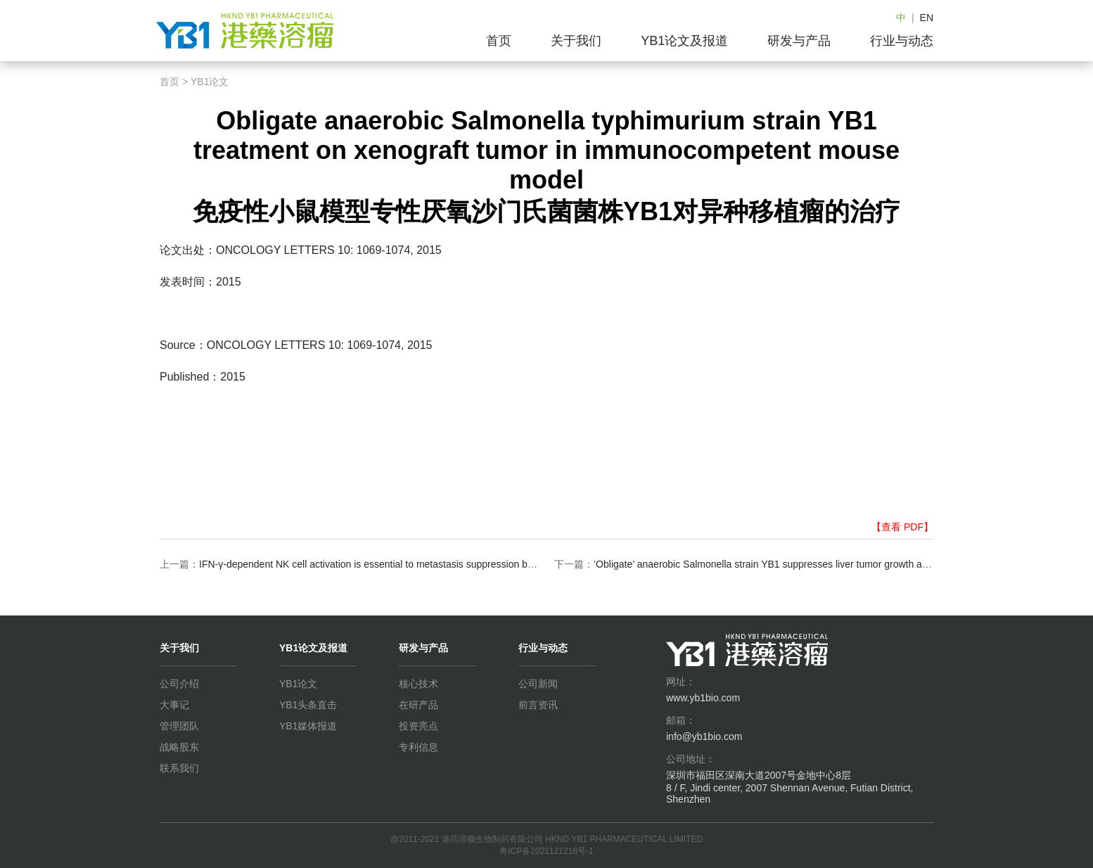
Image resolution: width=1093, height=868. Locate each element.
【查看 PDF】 (902, 526)
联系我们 (179, 768)
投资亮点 (418, 726)
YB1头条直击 (308, 704)
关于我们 (576, 41)
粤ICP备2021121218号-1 (546, 851)
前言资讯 (538, 704)
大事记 (174, 704)
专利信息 (418, 747)
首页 (498, 41)
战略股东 (179, 747)
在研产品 (418, 704)
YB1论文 (210, 81)
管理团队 (179, 726)
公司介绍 (179, 683)
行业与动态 (901, 41)
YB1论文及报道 (684, 41)
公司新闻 (538, 683)
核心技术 (418, 683)
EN (926, 17)
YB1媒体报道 (308, 726)
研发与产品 (799, 41)
